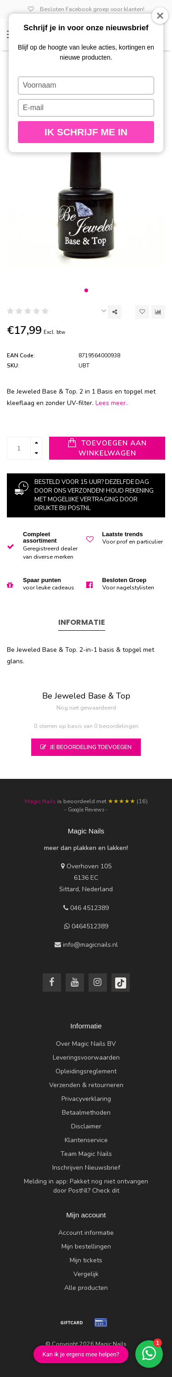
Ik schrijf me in (86, 132)
